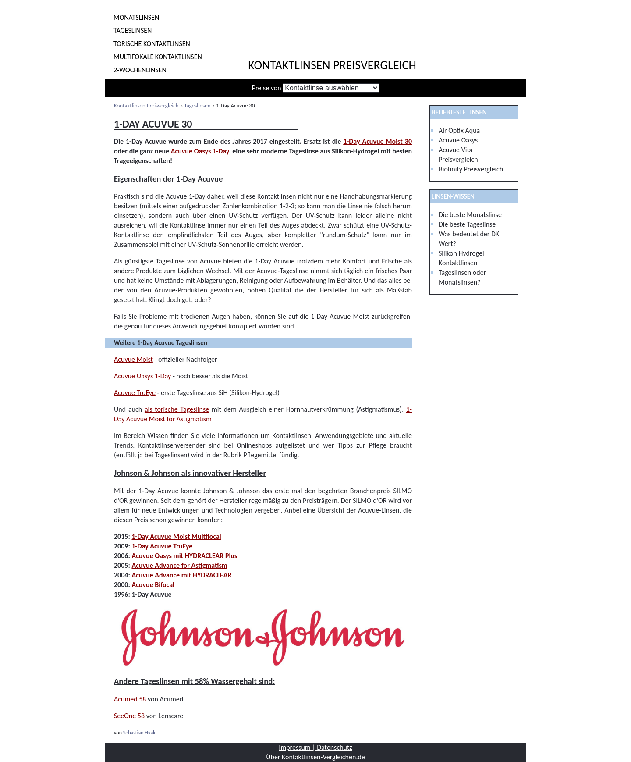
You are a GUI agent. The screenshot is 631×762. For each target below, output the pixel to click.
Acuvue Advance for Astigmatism (179, 565)
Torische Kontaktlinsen (151, 43)
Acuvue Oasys (458, 140)
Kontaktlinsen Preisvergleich (332, 65)
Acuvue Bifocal (152, 584)
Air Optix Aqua (459, 130)
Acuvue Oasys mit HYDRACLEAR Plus (184, 556)
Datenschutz (334, 747)
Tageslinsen (132, 30)
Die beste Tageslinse (467, 224)
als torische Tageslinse (177, 409)
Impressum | (298, 747)
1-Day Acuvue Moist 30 (377, 141)
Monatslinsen (136, 17)
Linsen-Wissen (453, 196)
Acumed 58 (130, 699)
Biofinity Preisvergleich (471, 169)
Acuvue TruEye (135, 392)
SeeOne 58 (129, 716)
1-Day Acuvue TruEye (161, 546)
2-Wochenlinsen (140, 70)
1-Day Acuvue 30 (153, 124)
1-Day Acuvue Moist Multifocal (176, 536)
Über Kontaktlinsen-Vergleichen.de (315, 757)
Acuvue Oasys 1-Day (200, 151)
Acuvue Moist (133, 359)
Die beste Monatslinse (470, 214)
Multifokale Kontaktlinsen (157, 57)
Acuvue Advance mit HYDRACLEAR (181, 575)
